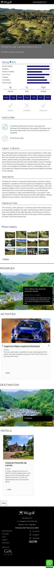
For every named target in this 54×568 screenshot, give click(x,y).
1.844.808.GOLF (27, 518)
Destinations (7, 531)
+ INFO (7, 373)
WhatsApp (34, 538)
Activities (5, 534)
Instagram (34, 534)
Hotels (4, 540)
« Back (3, 503)
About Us (5, 547)
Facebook (34, 531)
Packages (5, 543)
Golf (4, 537)
